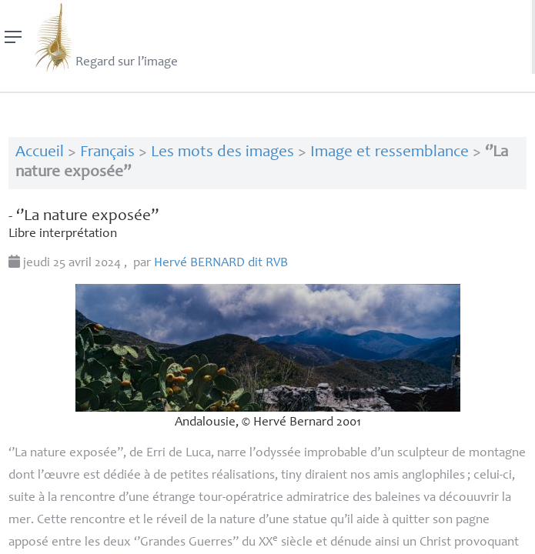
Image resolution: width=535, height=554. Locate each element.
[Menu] (13, 37)
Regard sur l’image (104, 37)
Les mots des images (222, 153)
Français (107, 153)
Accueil (39, 153)
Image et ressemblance (389, 153)
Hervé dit (221, 263)
